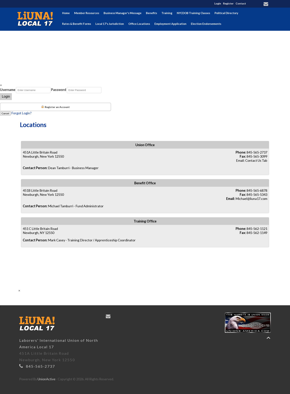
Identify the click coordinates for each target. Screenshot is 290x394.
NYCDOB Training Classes (193, 13)
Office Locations (139, 23)
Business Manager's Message (122, 13)
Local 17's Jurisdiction (109, 23)
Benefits (151, 13)
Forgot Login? (21, 113)
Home (66, 13)
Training (166, 13)
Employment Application (170, 23)
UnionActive (46, 379)
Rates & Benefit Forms (76, 23)
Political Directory (226, 13)
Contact (241, 3)
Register (228, 3)
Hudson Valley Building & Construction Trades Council (97, 34)
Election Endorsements (206, 23)
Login (217, 3)
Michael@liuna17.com (251, 199)
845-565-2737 (40, 366)
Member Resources (86, 13)
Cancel (5, 113)
